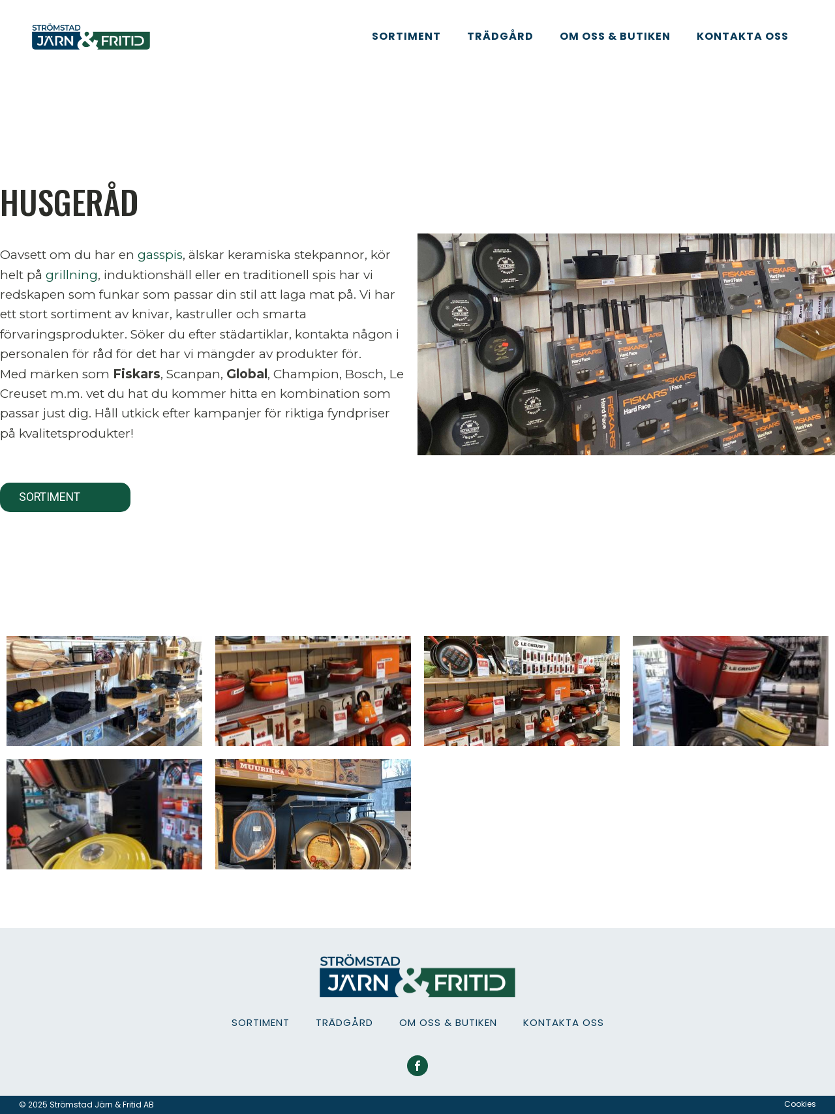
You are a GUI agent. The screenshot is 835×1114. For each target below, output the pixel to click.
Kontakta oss (743, 36)
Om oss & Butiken (615, 36)
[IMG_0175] (104, 814)
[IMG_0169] (522, 691)
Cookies (800, 1104)
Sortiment (406, 36)
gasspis (160, 254)
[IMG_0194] (313, 814)
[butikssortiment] (313, 691)
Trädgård (500, 36)
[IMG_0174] (730, 691)
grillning (72, 274)
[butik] (104, 691)
